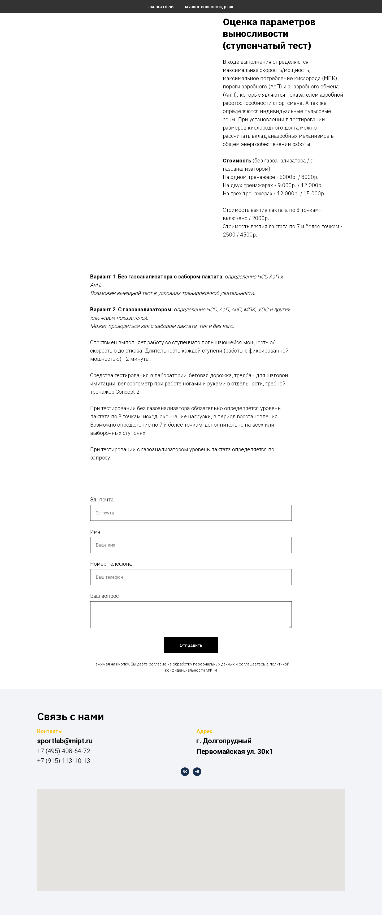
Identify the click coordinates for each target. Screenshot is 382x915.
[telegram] (197, 771)
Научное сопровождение (209, 7)
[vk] (185, 771)
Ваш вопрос (104, 595)
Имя (95, 531)
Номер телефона (111, 563)
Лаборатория (161, 7)
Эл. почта (102, 499)
